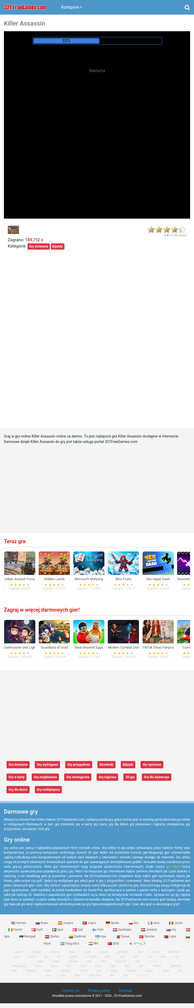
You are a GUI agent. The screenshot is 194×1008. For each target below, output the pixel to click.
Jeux (154, 923)
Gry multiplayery (48, 789)
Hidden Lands (54, 579)
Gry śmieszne (38, 246)
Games (19, 923)
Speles (52, 936)
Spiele (113, 923)
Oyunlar (147, 936)
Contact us (70, 990)
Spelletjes (122, 929)
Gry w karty (16, 777)
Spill (37, 929)
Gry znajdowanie (45, 777)
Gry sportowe (152, 764)
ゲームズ (137, 943)
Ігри (101, 936)
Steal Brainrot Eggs (89, 647)
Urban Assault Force (20, 579)
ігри (177, 956)
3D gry (130, 777)
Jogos (90, 923)
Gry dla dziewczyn (156, 777)
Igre (48, 975)
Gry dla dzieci (18, 789)
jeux (17, 956)
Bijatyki (57, 246)
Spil (78, 929)
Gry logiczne (107, 777)
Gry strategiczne (77, 777)
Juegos (66, 923)
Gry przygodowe (78, 764)
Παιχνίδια (70, 943)
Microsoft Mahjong (89, 579)
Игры (42, 923)
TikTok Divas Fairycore (159, 647)
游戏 (114, 943)
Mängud (30, 970)
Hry (171, 929)
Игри (78, 975)
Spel (58, 929)
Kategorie (70, 7)
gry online (173, 866)
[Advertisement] (97, 114)
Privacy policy (99, 990)
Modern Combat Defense (126, 647)
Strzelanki (106, 764)
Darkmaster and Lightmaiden (26, 647)
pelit (163, 956)
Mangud (27, 936)
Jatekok (149, 929)
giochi (31, 956)
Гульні (123, 936)
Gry (134, 923)
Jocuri (176, 923)
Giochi (15, 929)
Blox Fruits (123, 579)
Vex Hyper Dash (158, 579)
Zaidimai (77, 936)
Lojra (170, 936)
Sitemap (125, 990)
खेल (94, 943)
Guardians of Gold (54, 647)
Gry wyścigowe (47, 764)
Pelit (98, 929)
